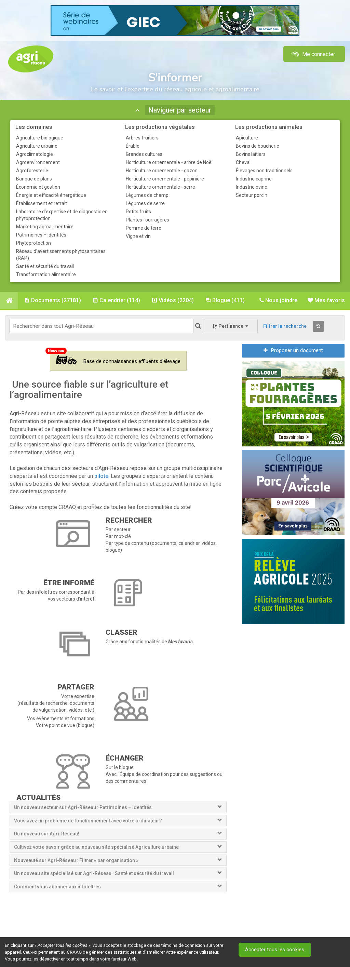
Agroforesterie (32, 170)
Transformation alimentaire (46, 274)
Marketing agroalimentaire (44, 226)
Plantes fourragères (147, 220)
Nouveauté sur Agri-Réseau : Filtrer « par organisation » (76, 861)
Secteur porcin (251, 195)
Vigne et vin (138, 236)
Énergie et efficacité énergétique (51, 195)
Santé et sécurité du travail (45, 266)
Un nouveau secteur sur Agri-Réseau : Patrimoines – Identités (83, 808)
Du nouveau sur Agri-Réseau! (46, 834)
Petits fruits (138, 211)
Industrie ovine (251, 187)
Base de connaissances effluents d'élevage (118, 360)
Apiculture (247, 137)
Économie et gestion (38, 187)
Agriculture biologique (39, 137)
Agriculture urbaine (36, 146)
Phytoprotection (33, 243)
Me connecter (312, 54)
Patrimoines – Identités (41, 235)
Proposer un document (293, 351)
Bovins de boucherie (257, 146)
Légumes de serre (145, 203)
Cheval (243, 162)
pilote (101, 476)
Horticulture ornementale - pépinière (165, 179)
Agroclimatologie (34, 154)
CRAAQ (74, 952)
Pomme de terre (143, 228)
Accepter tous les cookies (276, 949)
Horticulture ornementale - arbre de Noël (169, 162)
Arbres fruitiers (142, 137)
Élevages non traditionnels (264, 170)
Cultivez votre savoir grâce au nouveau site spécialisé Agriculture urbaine (96, 848)
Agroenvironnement (38, 162)
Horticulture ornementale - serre (160, 187)
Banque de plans (34, 179)
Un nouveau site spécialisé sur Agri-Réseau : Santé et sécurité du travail (94, 874)
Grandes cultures (144, 154)
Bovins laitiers (251, 154)
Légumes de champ (147, 195)
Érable (132, 146)
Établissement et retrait (41, 203)
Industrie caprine (254, 179)
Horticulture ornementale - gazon (162, 170)
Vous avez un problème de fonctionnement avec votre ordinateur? (88, 821)
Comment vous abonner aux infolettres (57, 887)
